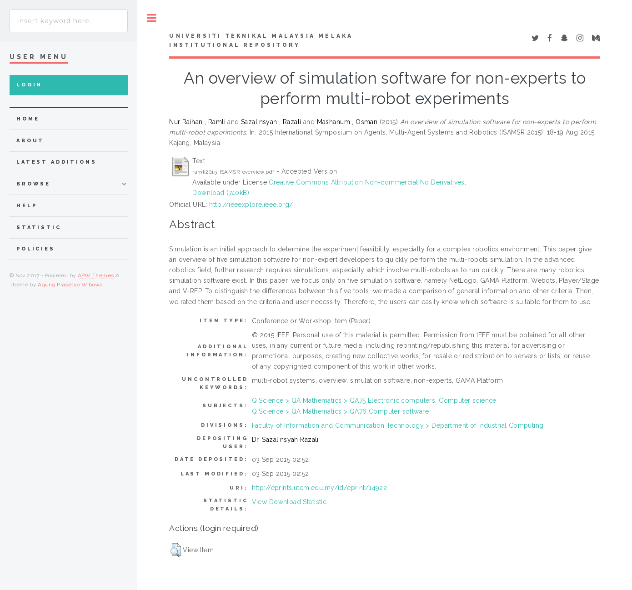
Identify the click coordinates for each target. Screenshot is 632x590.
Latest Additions (56, 162)
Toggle (151, 18)
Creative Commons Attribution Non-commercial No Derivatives (366, 182)
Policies (35, 249)
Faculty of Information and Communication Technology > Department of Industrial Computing (398, 425)
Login (29, 85)
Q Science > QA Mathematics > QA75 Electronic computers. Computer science (374, 400)
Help (26, 206)
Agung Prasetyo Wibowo (70, 284)
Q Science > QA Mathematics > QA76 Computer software (340, 411)
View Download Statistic (289, 501)
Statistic (38, 227)
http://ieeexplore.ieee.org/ (251, 204)
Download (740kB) (220, 192)
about (30, 141)
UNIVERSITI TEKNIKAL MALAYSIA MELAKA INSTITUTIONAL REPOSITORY (261, 40)
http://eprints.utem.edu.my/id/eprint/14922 (319, 487)
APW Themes (96, 275)
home (27, 119)
